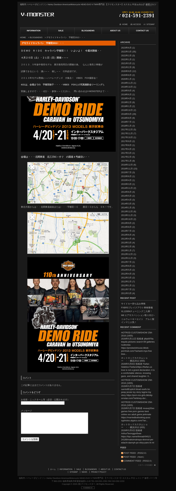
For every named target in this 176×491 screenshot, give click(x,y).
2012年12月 (127, 254)
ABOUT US (115, 31)
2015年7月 (126, 172)
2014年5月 (126, 196)
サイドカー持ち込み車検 (133, 303)
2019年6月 (126, 94)
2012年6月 (126, 266)
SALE (61, 31)
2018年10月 (127, 110)
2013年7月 (126, 231)
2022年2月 (126, 55)
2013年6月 (126, 235)
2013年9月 (126, 223)
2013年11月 (127, 215)
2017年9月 (126, 141)
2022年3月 (126, 51)
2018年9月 (126, 114)
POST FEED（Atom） (134, 457)
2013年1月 (126, 250)
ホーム (53, 469)
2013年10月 (127, 219)
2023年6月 (126, 47)
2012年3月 (126, 277)
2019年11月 (127, 83)
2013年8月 (126, 227)
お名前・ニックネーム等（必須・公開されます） (45, 399)
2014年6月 (126, 192)
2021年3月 (126, 63)
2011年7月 (126, 289)
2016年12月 (127, 164)
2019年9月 (126, 90)
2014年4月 (126, 199)
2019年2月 (126, 102)
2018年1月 (126, 125)
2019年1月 (126, 106)
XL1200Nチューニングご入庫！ (136, 311)
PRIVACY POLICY (98, 472)
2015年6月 (126, 176)
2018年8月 (126, 118)
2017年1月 (126, 161)
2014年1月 (126, 207)
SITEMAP (150, 24)
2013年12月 (127, 211)
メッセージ (26, 410)
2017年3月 (126, 153)
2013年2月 (126, 246)
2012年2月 (126, 281)
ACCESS (137, 24)
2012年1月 (126, 285)
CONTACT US (142, 31)
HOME (125, 24)
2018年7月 (126, 122)
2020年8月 (126, 75)
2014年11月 (127, 188)
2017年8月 (126, 145)
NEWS (84, 472)
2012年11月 (127, 258)
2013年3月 (126, 242)
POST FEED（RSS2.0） (136, 453)
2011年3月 (126, 293)
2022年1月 (126, 59)
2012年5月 (126, 270)
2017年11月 (127, 133)
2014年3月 (126, 203)
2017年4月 (126, 149)
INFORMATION (33, 31)
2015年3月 (126, 184)
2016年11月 (127, 168)
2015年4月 (126, 180)
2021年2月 (126, 67)
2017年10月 (127, 137)
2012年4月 (126, 273)
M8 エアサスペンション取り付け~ (138, 315)
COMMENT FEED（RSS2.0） (138, 461)
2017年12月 (127, 129)
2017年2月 (126, 157)
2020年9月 (126, 71)
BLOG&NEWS (88, 31)
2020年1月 (126, 79)
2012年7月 (126, 262)
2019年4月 (126, 98)
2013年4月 (126, 238)
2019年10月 (127, 87)
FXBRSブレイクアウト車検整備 (137, 307)
